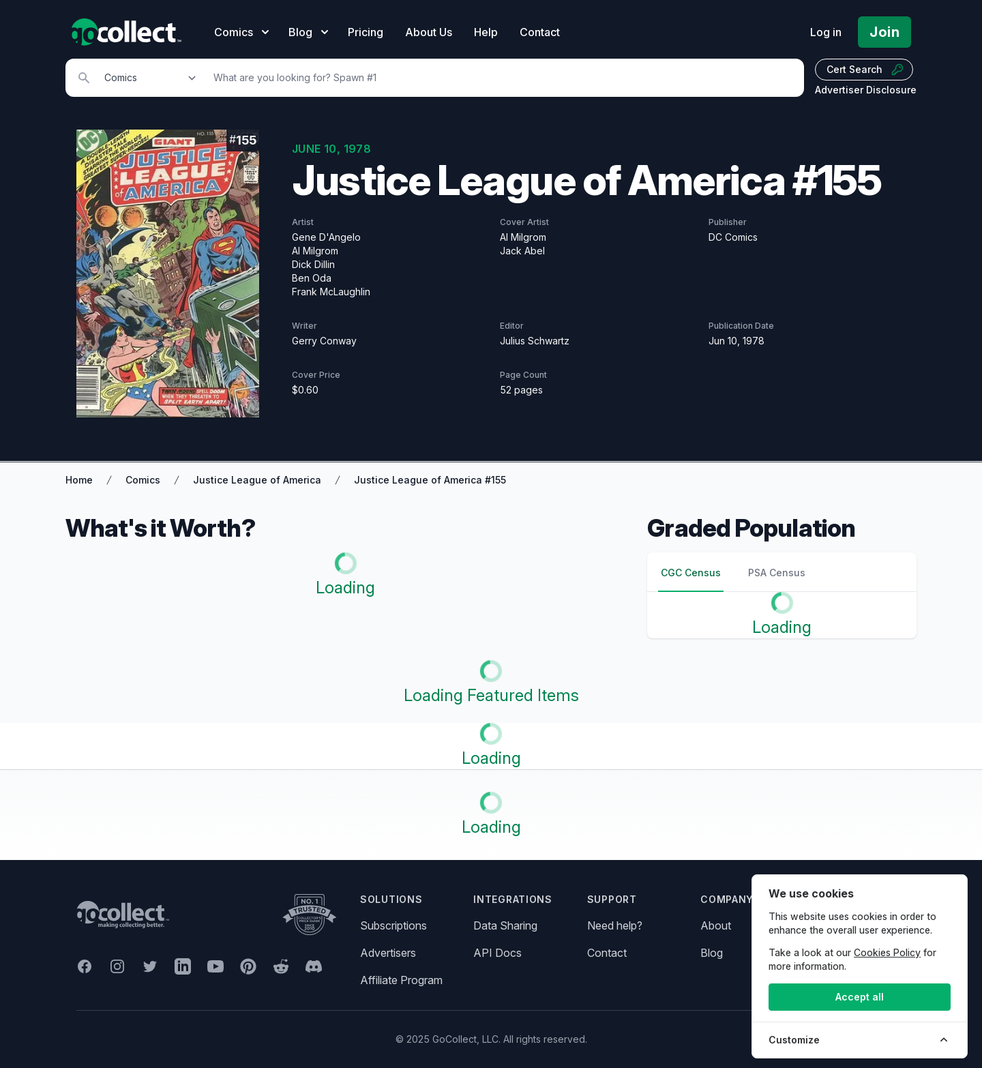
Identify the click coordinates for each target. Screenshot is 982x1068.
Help (486, 32)
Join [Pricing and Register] (884, 32)
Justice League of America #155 (430, 480)
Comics (142, 480)
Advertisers (388, 953)
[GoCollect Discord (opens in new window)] (314, 966)
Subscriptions (393, 925)
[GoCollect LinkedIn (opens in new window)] (183, 966)
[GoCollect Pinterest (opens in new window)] (248, 966)
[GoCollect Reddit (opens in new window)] (281, 966)
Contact (540, 32)
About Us (428, 32)
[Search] (501, 77)
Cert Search (865, 69)
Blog (711, 953)
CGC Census (691, 572)
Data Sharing (505, 925)
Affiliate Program (401, 980)
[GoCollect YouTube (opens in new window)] (215, 966)
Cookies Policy (887, 952)
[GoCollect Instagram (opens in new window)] (117, 966)
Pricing (365, 32)
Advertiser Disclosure (866, 89)
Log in (826, 32)
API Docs (497, 953)
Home (79, 480)
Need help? (614, 925)
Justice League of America (257, 480)
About (715, 925)
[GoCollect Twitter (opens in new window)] (150, 966)
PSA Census (776, 572)
